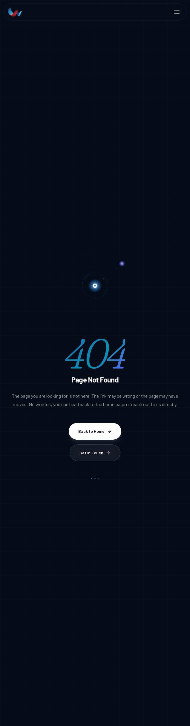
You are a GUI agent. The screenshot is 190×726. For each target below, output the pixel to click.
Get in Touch (95, 452)
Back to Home (95, 431)
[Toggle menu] (177, 12)
